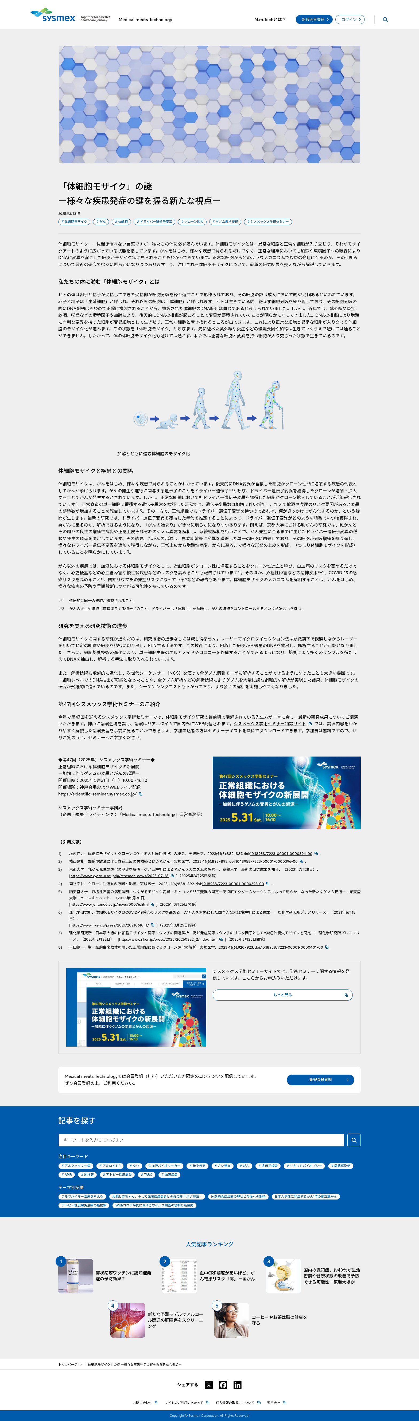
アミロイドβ (110, 1166)
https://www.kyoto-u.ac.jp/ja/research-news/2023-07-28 (120, 875)
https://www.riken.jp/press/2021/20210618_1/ (110, 925)
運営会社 (276, 1402)
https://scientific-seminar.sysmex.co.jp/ (101, 794)
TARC (146, 1175)
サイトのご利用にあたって (187, 1402)
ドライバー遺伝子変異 (154, 222)
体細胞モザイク (74, 222)
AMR (66, 1175)
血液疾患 (169, 1175)
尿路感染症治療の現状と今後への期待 (238, 1196)
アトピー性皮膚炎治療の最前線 (83, 1205)
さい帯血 (223, 1166)
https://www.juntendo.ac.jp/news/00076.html (110, 904)
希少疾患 (197, 1166)
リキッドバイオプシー (304, 1166)
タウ (134, 1166)
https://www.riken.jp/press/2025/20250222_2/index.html (168, 939)
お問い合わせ (145, 1402)
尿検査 (87, 1175)
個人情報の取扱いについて (238, 1402)
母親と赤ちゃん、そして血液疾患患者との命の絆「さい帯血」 (157, 1196)
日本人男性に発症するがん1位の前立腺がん (306, 1196)
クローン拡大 (192, 222)
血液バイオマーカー (164, 1166)
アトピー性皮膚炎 (117, 1175)
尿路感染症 (340, 1166)
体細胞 (121, 222)
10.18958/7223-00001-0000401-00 (292, 947)
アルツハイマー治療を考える (82, 1196)
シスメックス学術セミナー (268, 222)
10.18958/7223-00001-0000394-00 (281, 853)
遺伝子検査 (268, 1166)
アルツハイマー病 (75, 1166)
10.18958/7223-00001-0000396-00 (266, 861)
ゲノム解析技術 (225, 222)
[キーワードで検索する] (354, 1140)
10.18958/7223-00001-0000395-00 (233, 883)
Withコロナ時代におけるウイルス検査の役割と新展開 (154, 1205)
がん (101, 222)
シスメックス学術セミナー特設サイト (274, 724)
